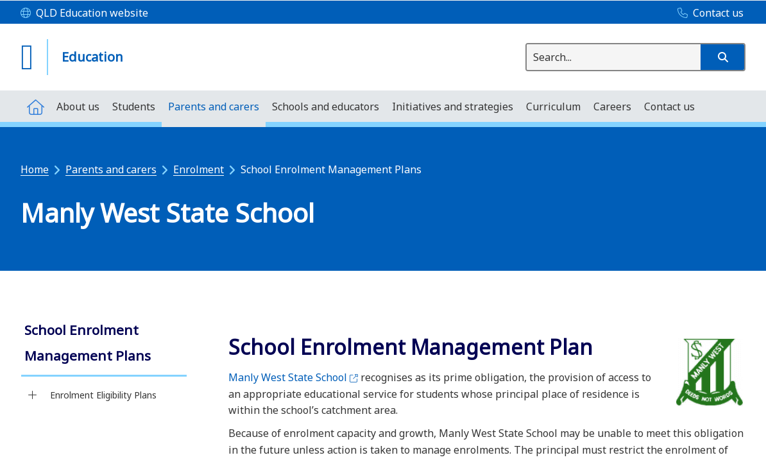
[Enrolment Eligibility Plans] (32, 395)
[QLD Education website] (84, 13)
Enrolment (198, 169)
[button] (722, 57)
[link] (104, 344)
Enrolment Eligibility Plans (103, 395)
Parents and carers (111, 169)
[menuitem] (35, 106)
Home (35, 169)
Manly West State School (293, 377)
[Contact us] (707, 13)
